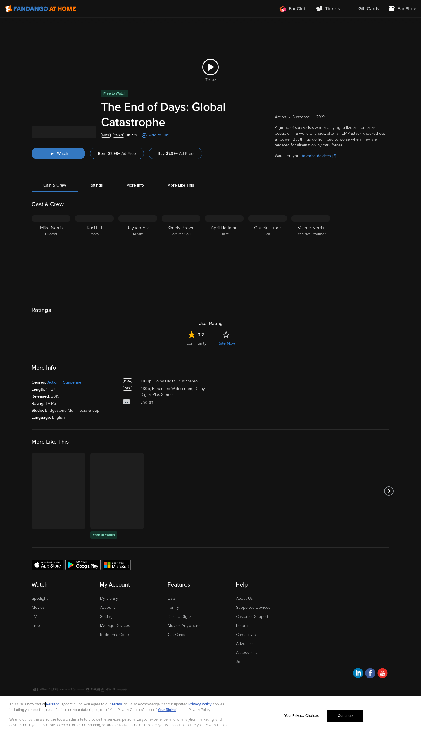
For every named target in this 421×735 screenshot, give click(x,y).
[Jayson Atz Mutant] (137, 252)
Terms (116, 704)
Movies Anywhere (184, 625)
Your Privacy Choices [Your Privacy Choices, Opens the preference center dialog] (301, 715)
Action (53, 382)
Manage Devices (115, 625)
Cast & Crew (54, 185)
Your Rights (167, 709)
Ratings (96, 185)
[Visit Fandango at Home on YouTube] (382, 674)
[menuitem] (364, 9)
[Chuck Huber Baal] (267, 252)
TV (34, 616)
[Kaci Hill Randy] (94, 252)
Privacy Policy (200, 704)
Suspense (72, 382)
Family (173, 607)
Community (196, 343)
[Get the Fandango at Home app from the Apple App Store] (48, 564)
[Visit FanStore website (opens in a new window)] (402, 9)
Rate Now (226, 343)
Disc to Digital (180, 616)
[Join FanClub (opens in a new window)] (293, 9)
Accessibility (247, 652)
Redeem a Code (114, 634)
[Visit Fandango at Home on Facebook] (370, 674)
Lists (171, 598)
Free (36, 625)
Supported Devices (253, 607)
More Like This (180, 185)
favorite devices (319, 155)
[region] (210, 715)
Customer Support (252, 616)
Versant (52, 704)
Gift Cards (176, 634)
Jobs (240, 661)
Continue (345, 715)
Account (107, 607)
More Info (135, 185)
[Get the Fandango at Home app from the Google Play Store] (83, 564)
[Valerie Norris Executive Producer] (310, 252)
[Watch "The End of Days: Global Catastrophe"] (58, 153)
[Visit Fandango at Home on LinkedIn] (358, 674)
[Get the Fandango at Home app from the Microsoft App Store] (116, 564)
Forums (242, 625)
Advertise (244, 643)
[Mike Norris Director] (51, 252)
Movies (38, 607)
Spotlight (40, 598)
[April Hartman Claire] (224, 252)
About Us (244, 598)
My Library (109, 598)
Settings (107, 616)
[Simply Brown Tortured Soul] (181, 252)
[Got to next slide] (388, 490)
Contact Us (246, 634)
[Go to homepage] (40, 9)
